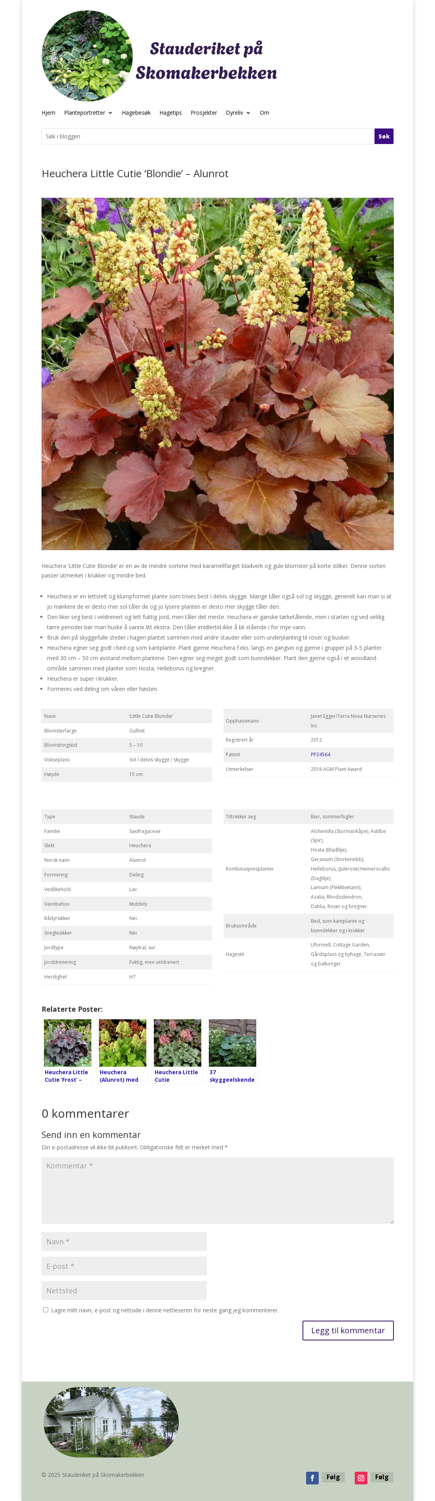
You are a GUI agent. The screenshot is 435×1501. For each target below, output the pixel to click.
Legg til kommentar (348, 1330)
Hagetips (170, 113)
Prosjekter (204, 113)
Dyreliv (234, 113)
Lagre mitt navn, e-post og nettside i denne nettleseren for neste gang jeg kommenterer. (165, 1310)
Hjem (48, 113)
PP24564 (320, 754)
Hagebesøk (136, 113)
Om (264, 113)
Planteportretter (84, 113)
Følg (333, 1477)
